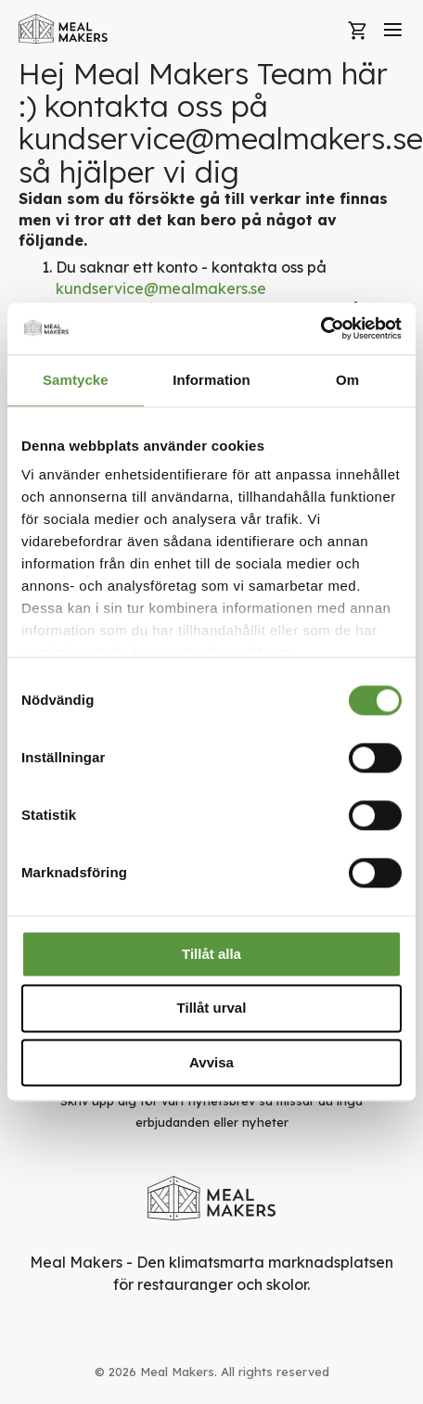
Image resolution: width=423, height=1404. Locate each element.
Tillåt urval (212, 1008)
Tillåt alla (211, 954)
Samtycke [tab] (76, 380)
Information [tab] (211, 380)
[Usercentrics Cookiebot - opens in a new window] (320, 328)
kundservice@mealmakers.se (161, 288)
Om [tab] (347, 380)
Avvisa (211, 1062)
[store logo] (64, 28)
